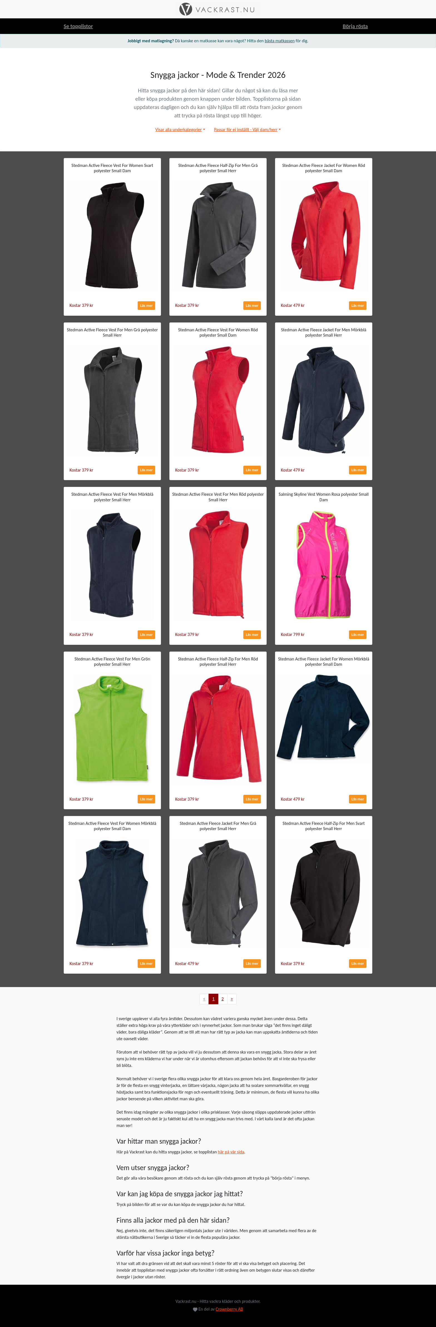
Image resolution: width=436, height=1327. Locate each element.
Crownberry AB (229, 1309)
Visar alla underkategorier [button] (178, 129)
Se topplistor (78, 26)
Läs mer (146, 305)
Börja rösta (355, 26)
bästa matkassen (280, 40)
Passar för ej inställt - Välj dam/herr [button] (246, 129)
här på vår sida (231, 1152)
